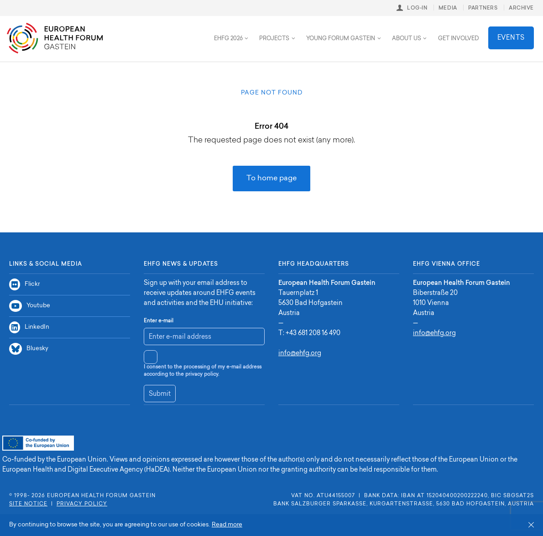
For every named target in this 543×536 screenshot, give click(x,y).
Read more (227, 525)
